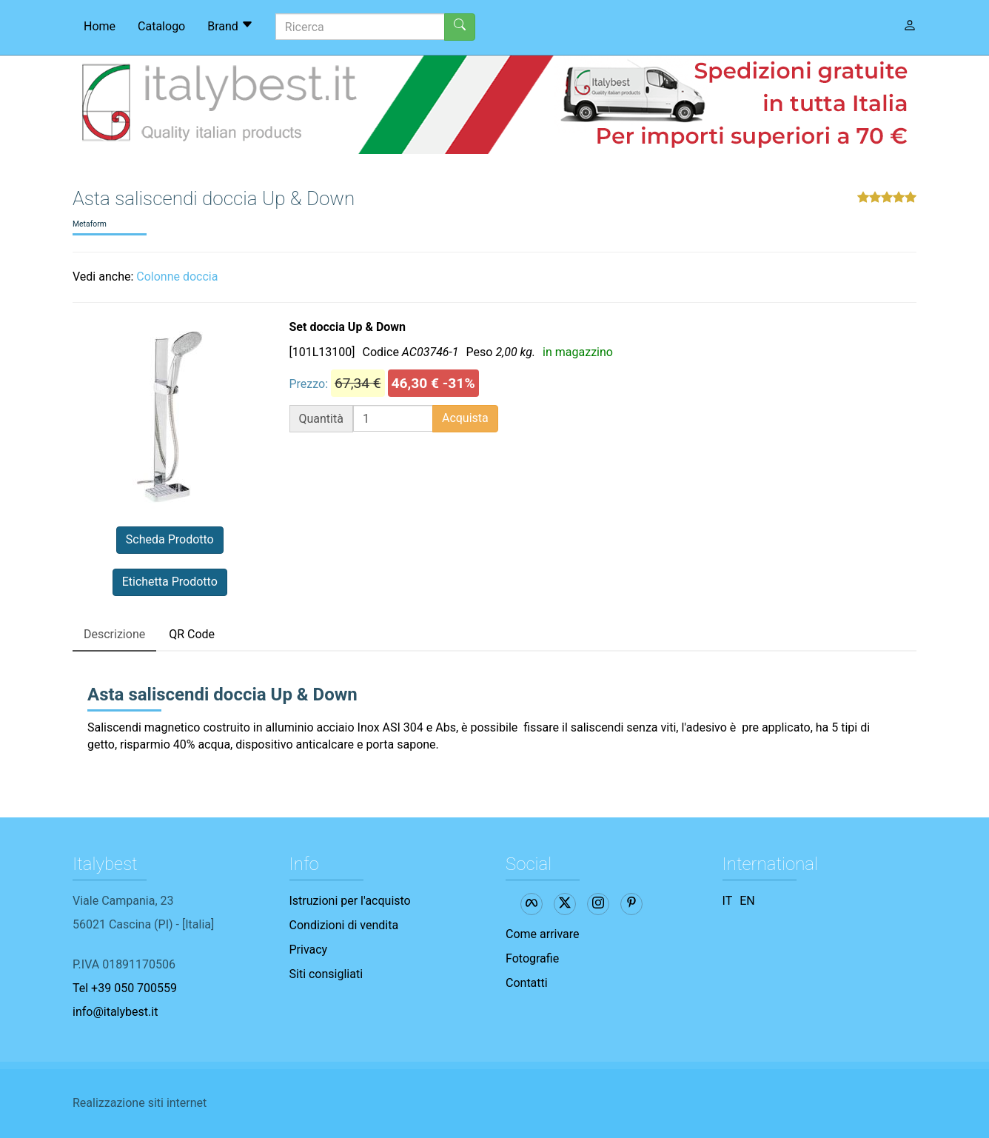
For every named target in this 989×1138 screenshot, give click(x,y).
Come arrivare (543, 934)
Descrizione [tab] (114, 634)
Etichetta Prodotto (170, 582)
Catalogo (161, 26)
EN (747, 901)
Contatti (527, 983)
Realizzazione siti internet (140, 1103)
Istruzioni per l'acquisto (350, 901)
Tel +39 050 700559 (125, 988)
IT (728, 901)
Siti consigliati (326, 974)
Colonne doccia (177, 277)
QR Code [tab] (192, 634)
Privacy (308, 950)
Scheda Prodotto (170, 539)
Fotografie (532, 958)
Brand (230, 26)
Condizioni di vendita (344, 925)
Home (99, 26)
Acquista (465, 418)
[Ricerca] (360, 26)
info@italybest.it (115, 1012)
